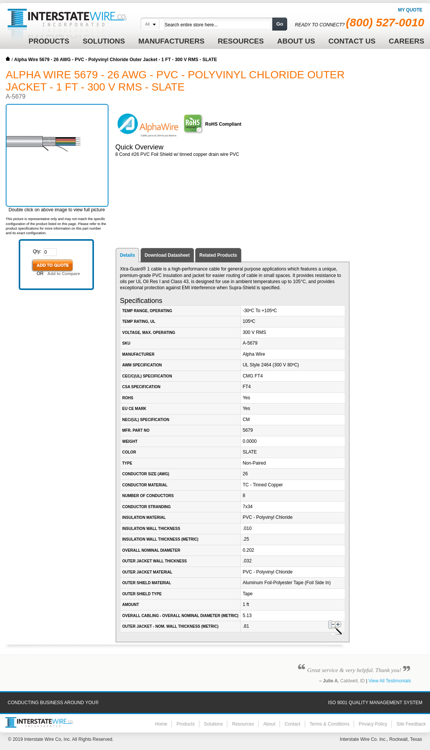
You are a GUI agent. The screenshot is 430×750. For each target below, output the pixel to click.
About (269, 724)
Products (185, 724)
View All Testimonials (390, 681)
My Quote (410, 10)
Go (279, 24)
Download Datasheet (167, 255)
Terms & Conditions (329, 724)
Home (8, 59)
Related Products (218, 255)
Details (127, 255)
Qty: (37, 251)
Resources (243, 724)
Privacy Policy (373, 724)
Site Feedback (411, 724)
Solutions (213, 724)
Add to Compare (63, 273)
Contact (292, 724)
